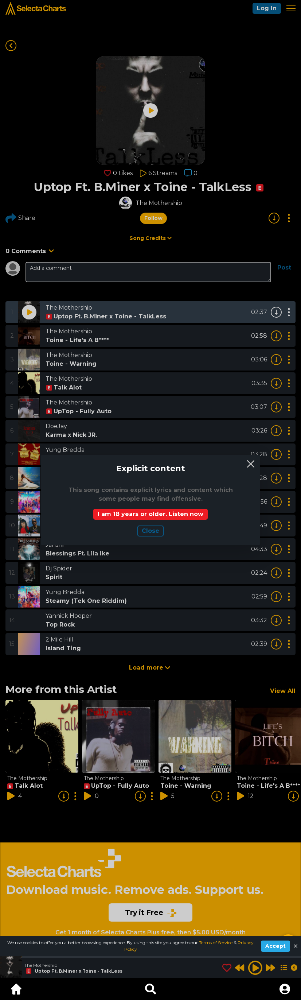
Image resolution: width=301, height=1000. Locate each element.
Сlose (150, 530)
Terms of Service (216, 942)
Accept (275, 946)
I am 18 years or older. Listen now (150, 514)
